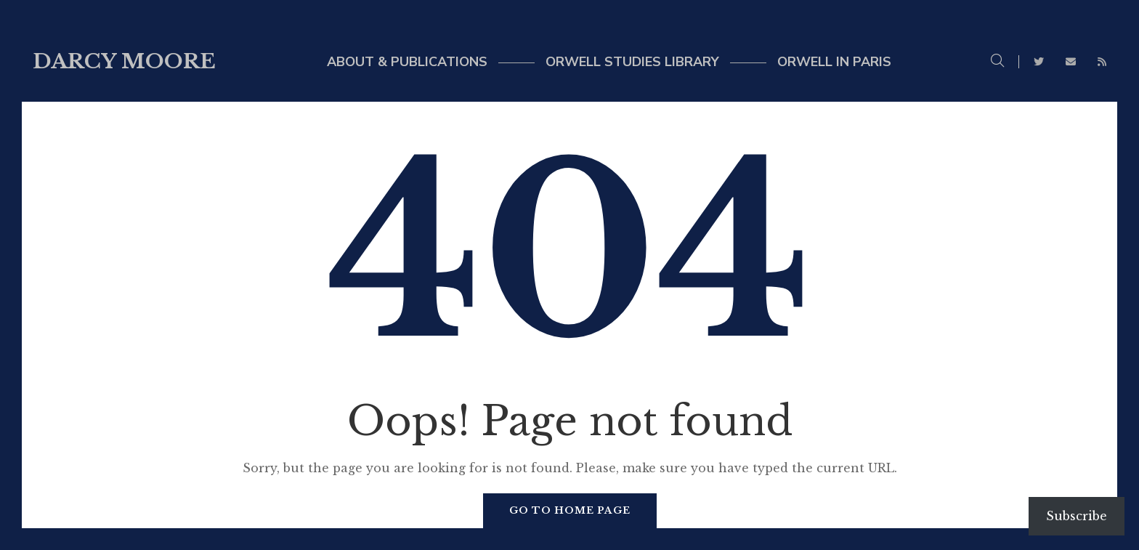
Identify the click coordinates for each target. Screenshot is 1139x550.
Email (1071, 62)
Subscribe (1076, 516)
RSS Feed (1102, 62)
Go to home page (570, 510)
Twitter (1039, 62)
